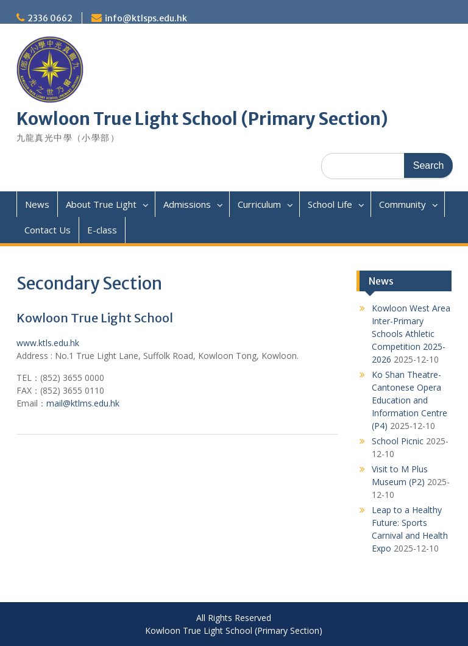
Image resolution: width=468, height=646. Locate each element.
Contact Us (47, 230)
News (37, 204)
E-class (102, 230)
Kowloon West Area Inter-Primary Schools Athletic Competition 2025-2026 (411, 333)
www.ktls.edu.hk (47, 343)
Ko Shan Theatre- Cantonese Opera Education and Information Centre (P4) (409, 400)
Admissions (187, 204)
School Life (330, 204)
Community (402, 204)
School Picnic (398, 441)
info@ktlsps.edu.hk (146, 18)
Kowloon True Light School (94, 317)
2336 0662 (50, 18)
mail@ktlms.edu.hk (82, 403)
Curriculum (259, 204)
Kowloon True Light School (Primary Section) (202, 119)
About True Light (101, 204)
